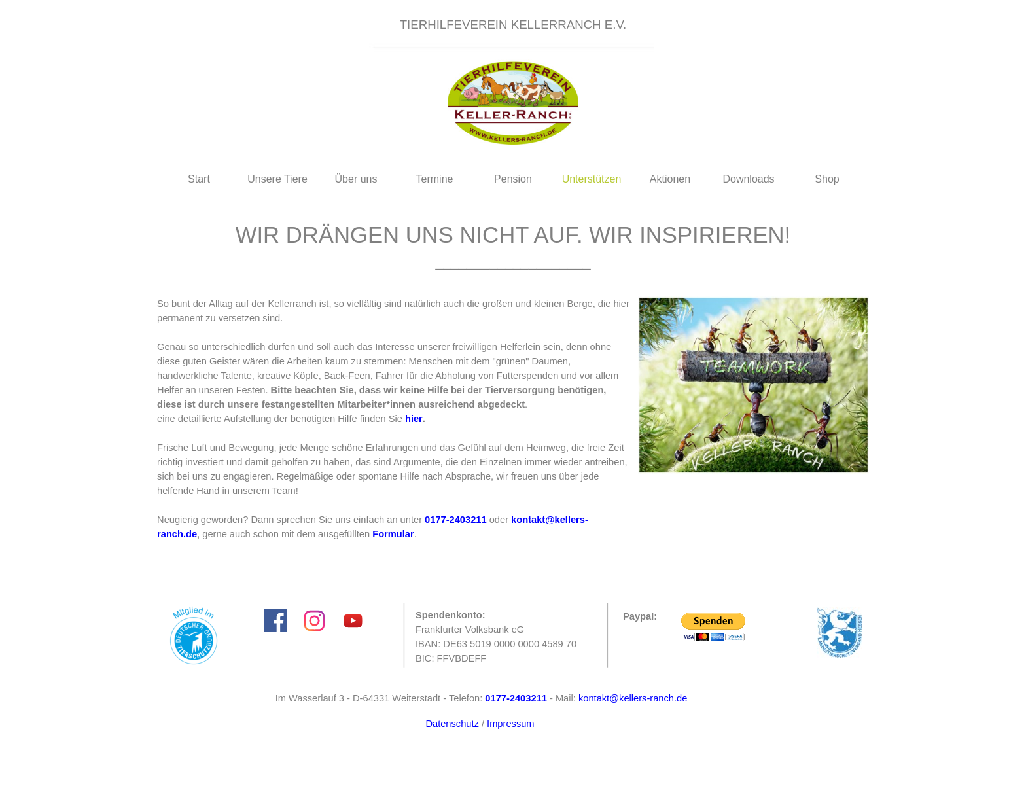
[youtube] (353, 620)
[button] (456, 519)
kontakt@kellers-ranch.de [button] (632, 698)
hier (414, 419)
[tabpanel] (513, 25)
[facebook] (275, 620)
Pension (513, 179)
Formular (393, 534)
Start (199, 179)
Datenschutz (451, 724)
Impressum (510, 724)
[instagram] (314, 620)
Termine (434, 179)
